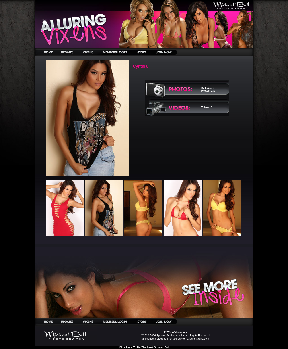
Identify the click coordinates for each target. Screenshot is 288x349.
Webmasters (179, 332)
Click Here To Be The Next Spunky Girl (144, 347)
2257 (167, 332)
